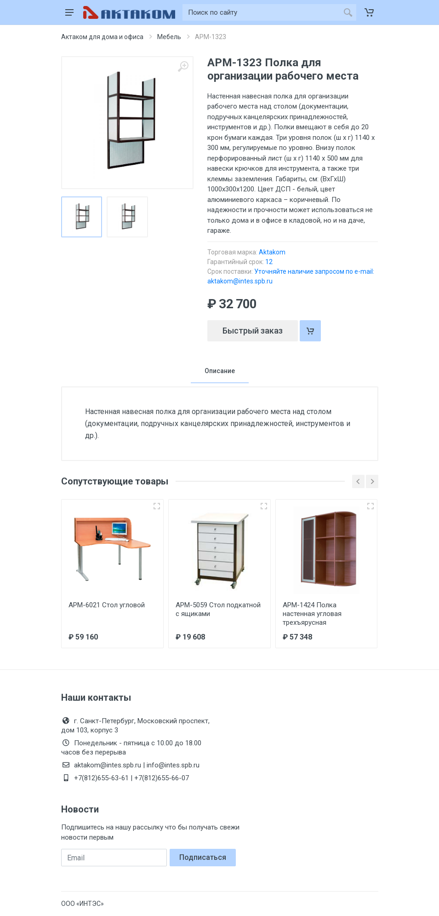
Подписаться (202, 857)
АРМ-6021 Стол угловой (106, 605)
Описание (220, 370)
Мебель (169, 36)
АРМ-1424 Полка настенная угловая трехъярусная (312, 614)
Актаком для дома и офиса (102, 36)
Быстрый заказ (252, 330)
